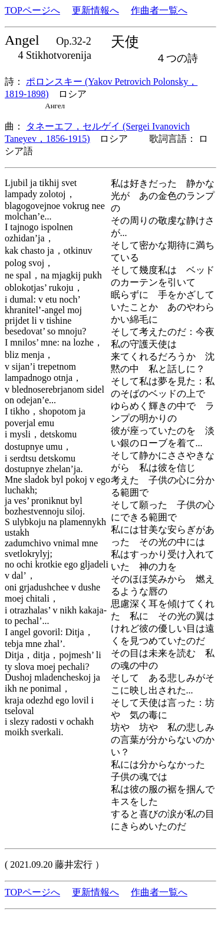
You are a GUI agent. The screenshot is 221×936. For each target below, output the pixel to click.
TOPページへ (32, 10)
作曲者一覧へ (159, 10)
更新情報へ (95, 10)
